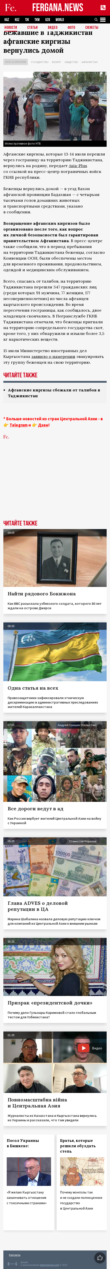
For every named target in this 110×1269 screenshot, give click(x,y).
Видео (53, 28)
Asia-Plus (78, 165)
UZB (47, 19)
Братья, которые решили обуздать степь (78, 1146)
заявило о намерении (53, 356)
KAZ (6, 19)
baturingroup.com (49, 1265)
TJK (27, 19)
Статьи (32, 28)
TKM (37, 19)
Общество (71, 62)
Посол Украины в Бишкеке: (23, 1143)
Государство (40, 62)
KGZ (17, 19)
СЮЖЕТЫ (91, 28)
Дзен (43, 425)
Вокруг (56, 62)
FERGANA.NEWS (57, 7)
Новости (10, 28)
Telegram (19, 425)
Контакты (14, 1254)
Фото (71, 28)
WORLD (60, 19)
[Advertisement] (55, 486)
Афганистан (90, 62)
